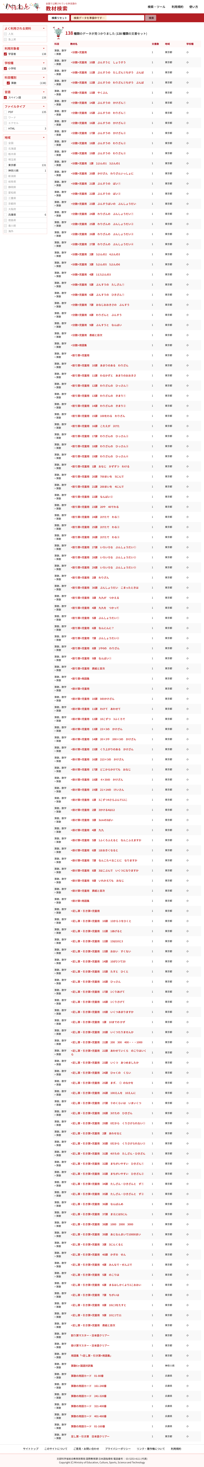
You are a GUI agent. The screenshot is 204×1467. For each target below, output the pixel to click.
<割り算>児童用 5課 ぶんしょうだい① (95, 618)
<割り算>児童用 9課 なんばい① (91, 658)
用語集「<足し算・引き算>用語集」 (92, 1355)
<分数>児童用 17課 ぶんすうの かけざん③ (98, 133)
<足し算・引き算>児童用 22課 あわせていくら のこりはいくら (108, 1052)
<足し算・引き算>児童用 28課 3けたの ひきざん (101, 1113)
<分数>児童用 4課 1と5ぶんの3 (91, 274)
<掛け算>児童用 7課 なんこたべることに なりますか (104, 860)
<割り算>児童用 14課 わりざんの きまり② (98, 406)
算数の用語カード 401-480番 (89, 1416)
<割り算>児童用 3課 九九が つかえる (95, 598)
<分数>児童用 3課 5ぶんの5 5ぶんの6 (95, 264)
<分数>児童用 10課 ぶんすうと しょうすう (98, 62)
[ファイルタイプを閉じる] (25, 106)
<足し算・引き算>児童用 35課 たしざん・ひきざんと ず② (107, 1194)
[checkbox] (5, 34)
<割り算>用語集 (80, 678)
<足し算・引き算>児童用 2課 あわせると (96, 1133)
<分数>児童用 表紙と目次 (86, 335)
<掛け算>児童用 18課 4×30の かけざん (97, 779)
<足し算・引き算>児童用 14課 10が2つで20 (98, 961)
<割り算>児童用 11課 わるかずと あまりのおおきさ (103, 375)
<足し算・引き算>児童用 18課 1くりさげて (98, 1002)
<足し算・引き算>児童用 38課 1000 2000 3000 (102, 1224)
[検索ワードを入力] (107, 18)
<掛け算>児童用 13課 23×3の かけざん (97, 729)
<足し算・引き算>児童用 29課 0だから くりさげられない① (108, 1123)
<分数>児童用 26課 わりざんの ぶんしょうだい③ (102, 234)
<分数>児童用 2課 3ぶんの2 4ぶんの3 (95, 254)
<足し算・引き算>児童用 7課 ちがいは (95, 1295)
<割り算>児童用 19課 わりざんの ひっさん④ (99, 456)
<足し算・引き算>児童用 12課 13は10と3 (97, 941)
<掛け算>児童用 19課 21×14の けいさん (97, 789)
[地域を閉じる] (25, 137)
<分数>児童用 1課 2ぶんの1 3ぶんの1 (95, 163)
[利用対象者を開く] (25, 48)
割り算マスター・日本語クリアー (90, 1335)
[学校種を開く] (25, 63)
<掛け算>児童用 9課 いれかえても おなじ (97, 880)
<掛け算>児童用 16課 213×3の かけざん (97, 759)
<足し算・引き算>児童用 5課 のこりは (95, 1275)
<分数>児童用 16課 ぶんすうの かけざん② (98, 123)
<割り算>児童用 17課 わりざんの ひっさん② (99, 436)
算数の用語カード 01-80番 (87, 1376)
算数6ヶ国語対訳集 (82, 1365)
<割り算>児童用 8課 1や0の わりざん (95, 648)
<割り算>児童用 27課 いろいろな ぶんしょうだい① (103, 547)
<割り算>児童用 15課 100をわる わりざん (98, 416)
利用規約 (177, 6)
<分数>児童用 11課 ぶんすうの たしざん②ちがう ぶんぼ (107, 72)
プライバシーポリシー (118, 1448)
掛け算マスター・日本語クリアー (90, 1345)
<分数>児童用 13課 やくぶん (89, 92)
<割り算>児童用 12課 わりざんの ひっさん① (99, 385)
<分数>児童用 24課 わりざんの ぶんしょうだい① (102, 214)
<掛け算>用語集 (80, 901)
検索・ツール (156, 6)
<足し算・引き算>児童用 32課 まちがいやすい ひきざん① (107, 1163)
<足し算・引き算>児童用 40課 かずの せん (98, 1254)
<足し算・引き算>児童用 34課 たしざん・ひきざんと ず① (107, 1184)
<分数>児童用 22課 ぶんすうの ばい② (96, 193)
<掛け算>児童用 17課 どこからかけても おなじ (101, 769)
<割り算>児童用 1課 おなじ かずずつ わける (100, 466)
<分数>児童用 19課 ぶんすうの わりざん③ (98, 153)
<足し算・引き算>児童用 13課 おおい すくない (101, 951)
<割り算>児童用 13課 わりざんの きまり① (98, 395)
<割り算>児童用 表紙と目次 (88, 668)
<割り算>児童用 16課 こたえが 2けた (95, 426)
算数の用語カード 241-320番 (89, 1396)
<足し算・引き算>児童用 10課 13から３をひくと (101, 921)
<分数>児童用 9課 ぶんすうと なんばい (96, 325)
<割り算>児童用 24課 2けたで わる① (95, 517)
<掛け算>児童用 (80, 688)
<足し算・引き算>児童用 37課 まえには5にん (99, 1214)
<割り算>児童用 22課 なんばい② (92, 496)
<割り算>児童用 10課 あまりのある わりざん (99, 365)
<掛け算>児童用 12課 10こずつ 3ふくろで (98, 719)
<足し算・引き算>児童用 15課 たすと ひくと (99, 971)
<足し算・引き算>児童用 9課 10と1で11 (96, 1315)
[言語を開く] (25, 92)
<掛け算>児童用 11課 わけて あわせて (96, 709)
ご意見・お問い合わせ (86, 1448)
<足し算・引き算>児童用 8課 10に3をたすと (98, 1305)
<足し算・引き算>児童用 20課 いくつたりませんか (102, 1032)
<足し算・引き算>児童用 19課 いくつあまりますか (102, 1012)
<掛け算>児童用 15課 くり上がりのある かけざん (102, 749)
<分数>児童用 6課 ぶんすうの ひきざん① (97, 294)
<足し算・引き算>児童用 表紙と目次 (93, 1325)
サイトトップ (30, 1448)
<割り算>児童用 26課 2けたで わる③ (95, 537)
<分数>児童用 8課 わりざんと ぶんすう (96, 315)
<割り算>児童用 (80, 355)
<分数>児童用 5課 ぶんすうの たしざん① (97, 284)
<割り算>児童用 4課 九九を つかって (95, 608)
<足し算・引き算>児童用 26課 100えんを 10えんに (103, 1093)
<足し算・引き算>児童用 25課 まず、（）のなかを (102, 1083)
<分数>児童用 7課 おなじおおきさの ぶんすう (100, 305)
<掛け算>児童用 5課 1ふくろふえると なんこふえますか (106, 840)
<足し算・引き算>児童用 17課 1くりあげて (98, 991)
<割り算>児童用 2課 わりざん (90, 577)
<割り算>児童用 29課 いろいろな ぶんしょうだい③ (103, 567)
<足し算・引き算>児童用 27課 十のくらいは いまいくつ (106, 1103)
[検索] (150, 18)
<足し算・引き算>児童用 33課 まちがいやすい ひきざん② (107, 1174)
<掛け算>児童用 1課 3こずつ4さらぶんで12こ (99, 800)
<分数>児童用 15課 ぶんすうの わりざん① (98, 113)
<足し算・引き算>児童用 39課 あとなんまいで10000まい (106, 1234)
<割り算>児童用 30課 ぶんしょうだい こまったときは (105, 587)
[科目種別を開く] (25, 77)
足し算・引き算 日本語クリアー (90, 1436)
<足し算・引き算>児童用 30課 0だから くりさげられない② (108, 1143)
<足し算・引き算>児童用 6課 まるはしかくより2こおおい (106, 1285)
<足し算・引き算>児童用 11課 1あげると (96, 931)
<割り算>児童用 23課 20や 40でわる (95, 507)
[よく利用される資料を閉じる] (25, 28)
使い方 (193, 6)
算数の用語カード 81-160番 (88, 1426)
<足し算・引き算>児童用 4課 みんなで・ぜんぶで (101, 1264)
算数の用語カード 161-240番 (89, 1386)
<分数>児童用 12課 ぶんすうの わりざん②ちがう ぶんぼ (107, 82)
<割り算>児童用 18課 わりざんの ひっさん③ (99, 446)
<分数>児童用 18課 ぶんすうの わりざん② (98, 143)
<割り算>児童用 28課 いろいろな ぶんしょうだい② (103, 557)
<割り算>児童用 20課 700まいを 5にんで (97, 476)
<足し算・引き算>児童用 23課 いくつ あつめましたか (105, 1062)
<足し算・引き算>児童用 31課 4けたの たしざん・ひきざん (108, 1153)
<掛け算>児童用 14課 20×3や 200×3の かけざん (103, 739)
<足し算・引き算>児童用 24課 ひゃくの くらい (101, 1072)
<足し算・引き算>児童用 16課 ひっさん (96, 981)
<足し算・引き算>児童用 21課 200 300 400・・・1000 (106, 1042)
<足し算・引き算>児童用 (85, 911)
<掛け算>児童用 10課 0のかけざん (92, 699)
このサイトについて (56, 1448)
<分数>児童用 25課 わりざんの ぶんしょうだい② (102, 224)
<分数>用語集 (79, 345)
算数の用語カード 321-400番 (89, 1406)
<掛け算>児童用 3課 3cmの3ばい (92, 820)
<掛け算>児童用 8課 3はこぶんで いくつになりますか (105, 870)
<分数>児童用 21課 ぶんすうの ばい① (96, 183)
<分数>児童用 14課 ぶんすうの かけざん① (98, 103)
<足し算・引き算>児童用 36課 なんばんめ (97, 1204)
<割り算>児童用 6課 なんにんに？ (92, 628)
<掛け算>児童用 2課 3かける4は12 (93, 810)
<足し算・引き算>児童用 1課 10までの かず (98, 1022)
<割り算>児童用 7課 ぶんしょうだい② (95, 638)
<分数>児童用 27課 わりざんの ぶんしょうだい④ (102, 244)
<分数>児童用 (79, 52)
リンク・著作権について (151, 1448)
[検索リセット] (58, 18)
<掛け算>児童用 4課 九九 (87, 830)
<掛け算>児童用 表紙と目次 (88, 890)
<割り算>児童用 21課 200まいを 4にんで (97, 486)
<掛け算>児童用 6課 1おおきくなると (94, 850)
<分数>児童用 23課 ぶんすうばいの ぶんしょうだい (103, 204)
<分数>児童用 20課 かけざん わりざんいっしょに (102, 173)
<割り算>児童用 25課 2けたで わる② (95, 527)
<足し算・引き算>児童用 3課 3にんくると (97, 1244)
